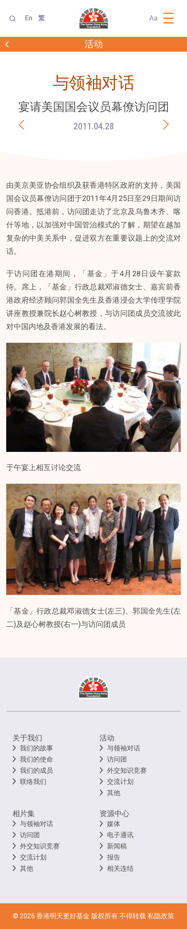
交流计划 (120, 782)
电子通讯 (120, 835)
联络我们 (33, 782)
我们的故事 (36, 748)
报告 (113, 857)
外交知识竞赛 (127, 770)
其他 (113, 793)
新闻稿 (117, 846)
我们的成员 (36, 770)
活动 (107, 737)
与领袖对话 (123, 748)
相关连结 (120, 868)
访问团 (117, 759)
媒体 (113, 824)
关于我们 (27, 737)
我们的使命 (36, 759)
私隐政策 (161, 916)
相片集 (23, 813)
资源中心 (114, 813)
